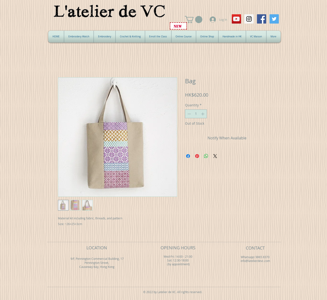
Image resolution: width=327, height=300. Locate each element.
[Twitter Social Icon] (274, 19)
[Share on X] (215, 156)
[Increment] (203, 114)
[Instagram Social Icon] (249, 19)
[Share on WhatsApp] (206, 156)
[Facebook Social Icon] (261, 19)
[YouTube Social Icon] (236, 19)
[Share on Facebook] (188, 156)
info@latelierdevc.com (255, 261)
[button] (193, 19)
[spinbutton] (196, 114)
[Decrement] (189, 114)
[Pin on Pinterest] (197, 156)
